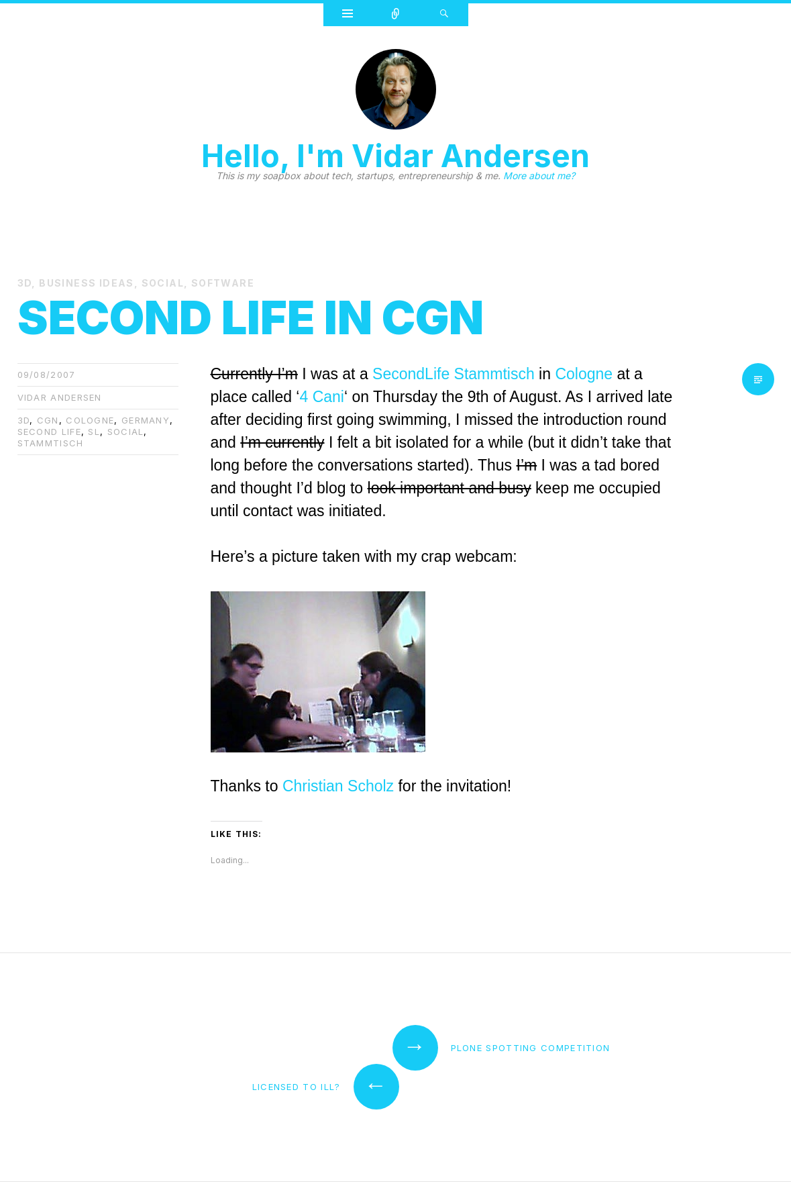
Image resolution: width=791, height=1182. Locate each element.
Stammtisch (50, 443)
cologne (90, 420)
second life (49, 431)
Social (163, 283)
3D (24, 283)
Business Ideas (86, 283)
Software (222, 283)
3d (23, 420)
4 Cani (321, 396)
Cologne (584, 374)
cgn (48, 420)
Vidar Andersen (59, 397)
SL (94, 431)
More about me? (539, 175)
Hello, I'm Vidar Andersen (395, 156)
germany (145, 420)
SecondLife (411, 374)
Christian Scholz (338, 786)
